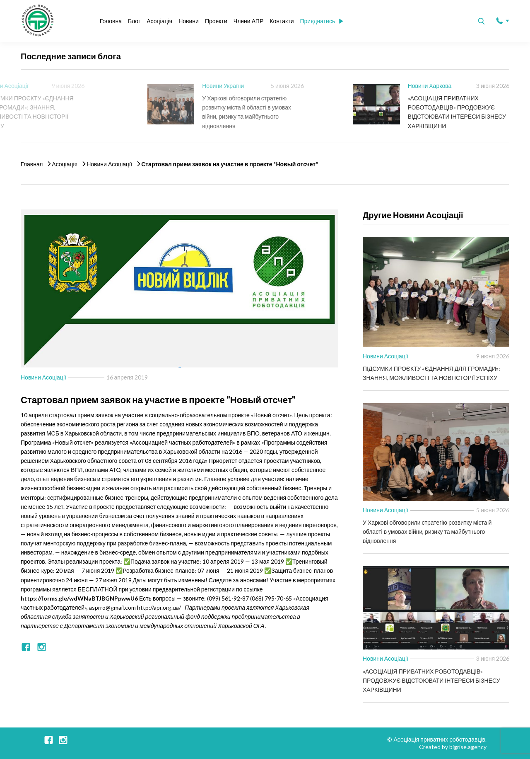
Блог (134, 20)
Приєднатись (321, 20)
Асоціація (159, 20)
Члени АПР (248, 20)
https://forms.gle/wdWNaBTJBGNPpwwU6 (79, 598)
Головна (111, 20)
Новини (188, 20)
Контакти (282, 20)
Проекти (216, 20)
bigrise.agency (468, 746)
